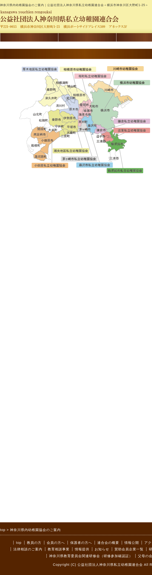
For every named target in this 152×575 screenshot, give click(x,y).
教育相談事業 (58, 549)
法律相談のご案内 (27, 549)
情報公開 (131, 543)
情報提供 (82, 549)
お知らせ (102, 549)
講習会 (29, 38)
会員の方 (87, 38)
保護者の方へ (81, 543)
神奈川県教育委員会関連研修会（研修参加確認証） (91, 556)
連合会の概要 (108, 543)
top (18, 543)
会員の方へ (56, 543)
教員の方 (34, 543)
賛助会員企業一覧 (129, 549)
